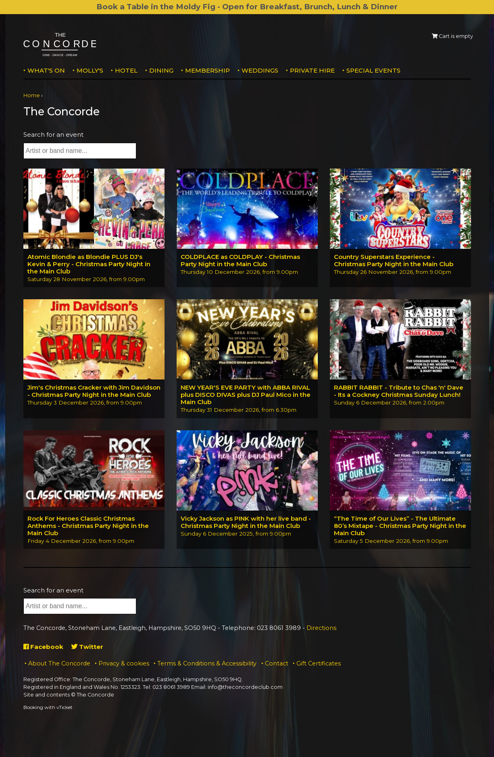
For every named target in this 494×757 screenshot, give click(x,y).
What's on (46, 70)
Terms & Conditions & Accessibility (206, 663)
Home (31, 95)
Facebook (43, 647)
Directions (321, 628)
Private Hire (312, 70)
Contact (276, 663)
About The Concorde (59, 663)
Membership (207, 70)
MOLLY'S (90, 70)
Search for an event (53, 134)
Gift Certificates (318, 663)
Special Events (373, 70)
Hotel (126, 70)
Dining (161, 70)
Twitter (87, 647)
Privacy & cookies (123, 663)
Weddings (260, 70)
